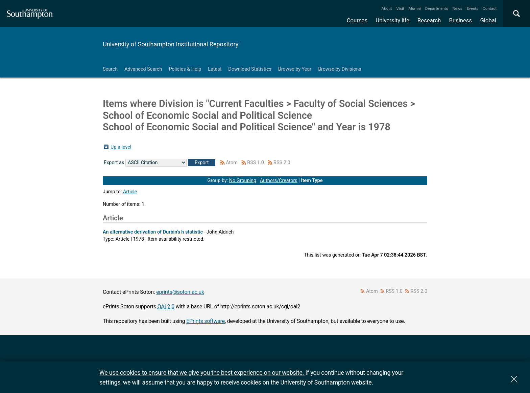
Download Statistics (249, 69)
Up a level (121, 147)
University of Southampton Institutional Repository (170, 44)
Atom (232, 163)
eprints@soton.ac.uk (180, 292)
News (457, 8)
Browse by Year (294, 69)
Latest (214, 69)
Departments (436, 8)
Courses (357, 20)
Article (130, 192)
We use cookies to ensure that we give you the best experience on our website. (202, 372)
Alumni (414, 8)
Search (110, 69)
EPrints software (205, 321)
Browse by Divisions (339, 69)
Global (488, 20)
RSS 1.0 (255, 163)
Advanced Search (143, 69)
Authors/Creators (278, 180)
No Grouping (242, 180)
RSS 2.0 (281, 163)
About (387, 8)
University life (392, 20)
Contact (490, 8)
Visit (400, 8)
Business (460, 20)
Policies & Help (185, 69)
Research (429, 20)
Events (473, 8)
